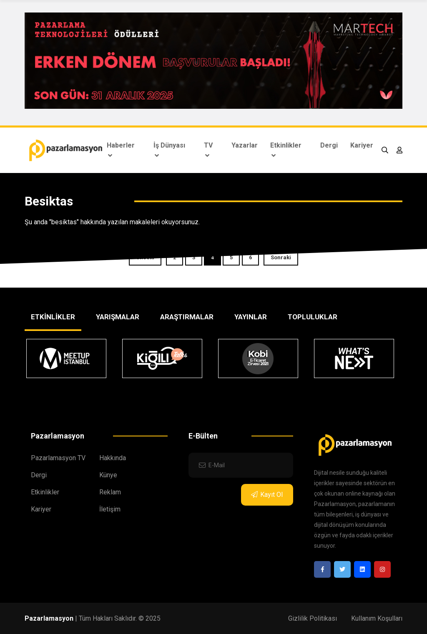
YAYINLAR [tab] (250, 317)
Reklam (110, 492)
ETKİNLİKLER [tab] (53, 317)
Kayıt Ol (267, 495)
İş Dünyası (169, 150)
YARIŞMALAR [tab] (117, 317)
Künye (108, 475)
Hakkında (112, 458)
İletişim (110, 509)
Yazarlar (244, 145)
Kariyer (361, 145)
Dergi (329, 145)
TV (208, 150)
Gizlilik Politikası (312, 618)
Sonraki (281, 257)
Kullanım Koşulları (376, 618)
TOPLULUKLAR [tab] (312, 317)
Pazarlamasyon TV (58, 458)
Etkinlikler (285, 150)
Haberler (121, 150)
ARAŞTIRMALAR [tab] (187, 317)
